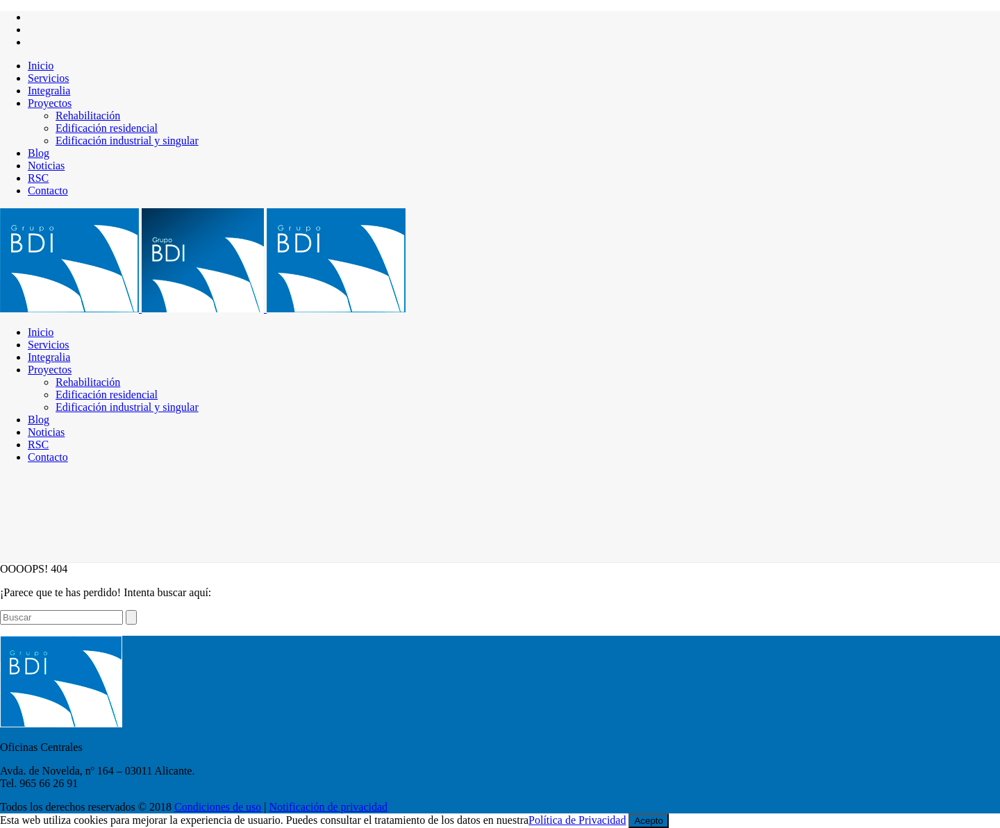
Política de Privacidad (577, 820)
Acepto (648, 821)
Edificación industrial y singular (127, 140)
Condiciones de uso (217, 807)
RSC (38, 178)
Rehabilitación (88, 115)
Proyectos (50, 103)
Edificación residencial (107, 128)
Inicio (40, 65)
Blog (38, 153)
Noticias (46, 165)
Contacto (48, 190)
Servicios (48, 78)
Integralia (49, 90)
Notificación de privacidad (328, 807)
